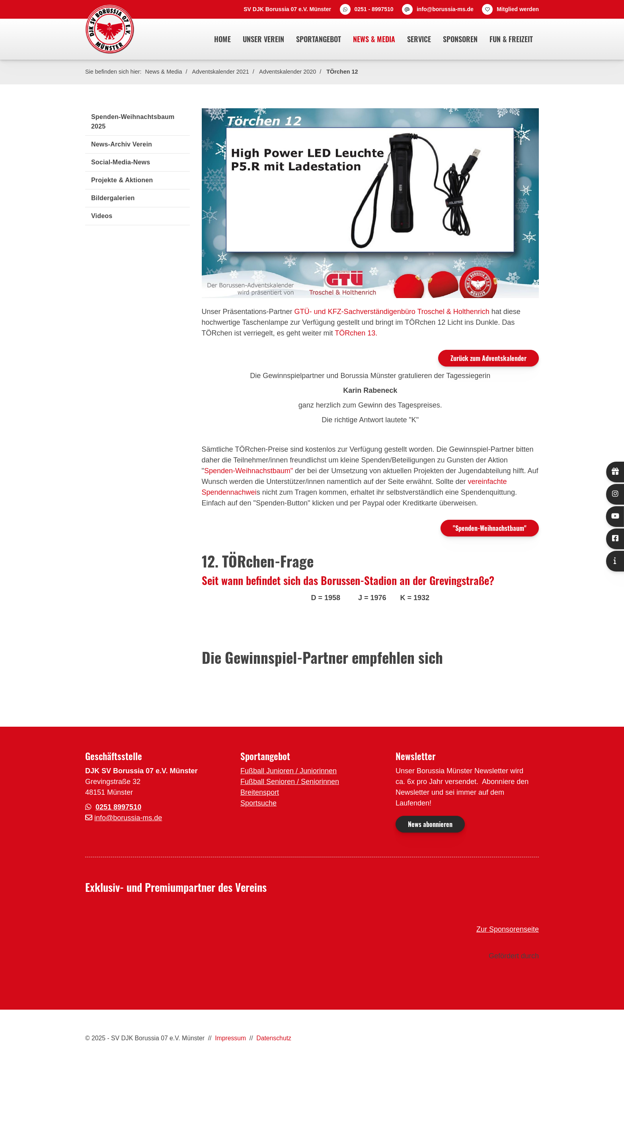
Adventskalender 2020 (287, 71)
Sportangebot (318, 39)
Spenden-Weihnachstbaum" (248, 471)
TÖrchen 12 (342, 71)
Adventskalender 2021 (220, 71)
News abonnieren (430, 824)
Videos (101, 216)
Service (419, 39)
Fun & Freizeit (511, 39)
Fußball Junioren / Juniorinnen (288, 771)
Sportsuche (258, 803)
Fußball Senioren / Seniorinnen (289, 782)
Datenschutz (273, 1038)
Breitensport (259, 792)
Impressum (230, 1038)
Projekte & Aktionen (122, 180)
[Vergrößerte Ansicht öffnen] (370, 203)
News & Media (374, 39)
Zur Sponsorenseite (507, 929)
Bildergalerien (113, 198)
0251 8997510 (118, 807)
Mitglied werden (518, 9)
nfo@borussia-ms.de (129, 818)
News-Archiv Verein (121, 144)
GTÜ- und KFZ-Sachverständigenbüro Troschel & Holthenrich (391, 312)
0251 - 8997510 (373, 9)
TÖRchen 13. (356, 333)
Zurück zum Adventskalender (488, 358)
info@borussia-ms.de (445, 9)
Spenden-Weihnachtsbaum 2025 (132, 121)
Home (222, 39)
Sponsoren (460, 39)
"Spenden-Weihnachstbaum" (489, 528)
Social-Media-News (120, 162)
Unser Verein (263, 39)
